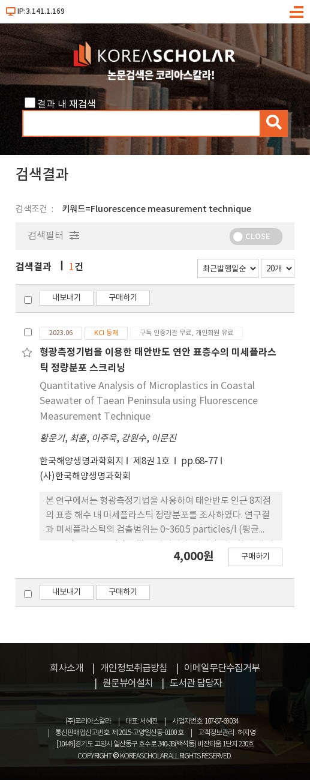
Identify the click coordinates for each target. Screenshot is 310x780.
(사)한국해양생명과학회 (85, 476)
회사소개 (66, 668)
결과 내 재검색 (66, 104)
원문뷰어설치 (128, 683)
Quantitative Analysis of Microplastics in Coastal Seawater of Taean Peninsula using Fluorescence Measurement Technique (149, 401)
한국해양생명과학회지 (82, 461)
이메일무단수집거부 (222, 668)
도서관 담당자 (196, 683)
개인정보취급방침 (133, 668)
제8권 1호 (152, 461)
